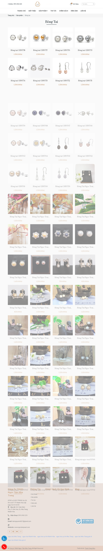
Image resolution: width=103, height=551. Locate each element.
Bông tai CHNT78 (18, 50)
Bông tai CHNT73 (40, 81)
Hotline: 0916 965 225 (15, 4)
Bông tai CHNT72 (63, 81)
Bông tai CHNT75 (85, 50)
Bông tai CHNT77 (40, 50)
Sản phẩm (19, 15)
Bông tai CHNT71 (85, 81)
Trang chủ (11, 15)
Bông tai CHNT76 (63, 50)
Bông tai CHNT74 (18, 81)
